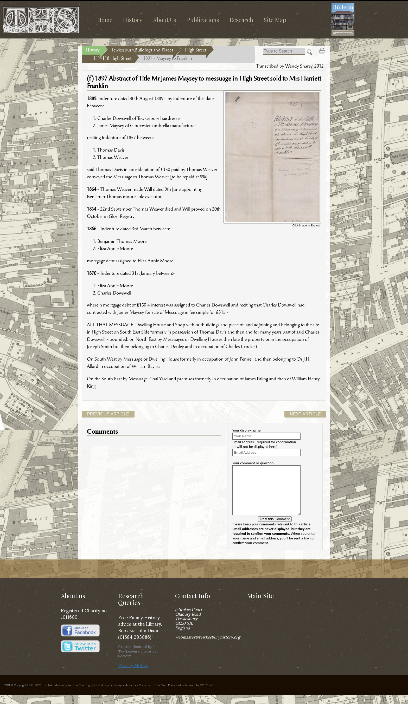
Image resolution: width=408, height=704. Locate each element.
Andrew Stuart (77, 694)
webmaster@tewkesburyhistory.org (207, 646)
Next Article (305, 414)
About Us (164, 20)
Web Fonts (168, 694)
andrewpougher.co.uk (124, 694)
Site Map (275, 20)
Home (104, 20)
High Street (195, 50)
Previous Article (108, 414)
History (132, 20)
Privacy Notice (133, 674)
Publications (203, 20)
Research (241, 20)
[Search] (284, 51)
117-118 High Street (112, 58)
